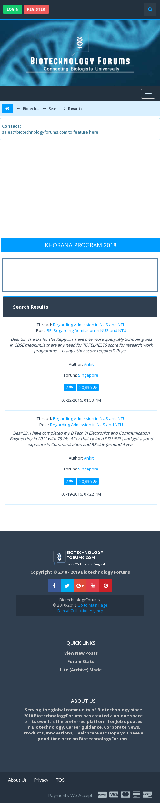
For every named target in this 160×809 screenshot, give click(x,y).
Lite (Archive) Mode (81, 670)
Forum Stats (80, 661)
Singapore (88, 375)
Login (13, 9)
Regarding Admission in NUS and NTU (89, 325)
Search (54, 108)
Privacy (41, 780)
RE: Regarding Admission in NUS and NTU (86, 330)
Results (74, 108)
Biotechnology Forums (32, 108)
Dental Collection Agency (80, 610)
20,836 (88, 387)
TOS (60, 780)
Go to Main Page (91, 605)
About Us (17, 780)
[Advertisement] (79, 192)
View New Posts (81, 653)
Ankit (89, 364)
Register (36, 9)
